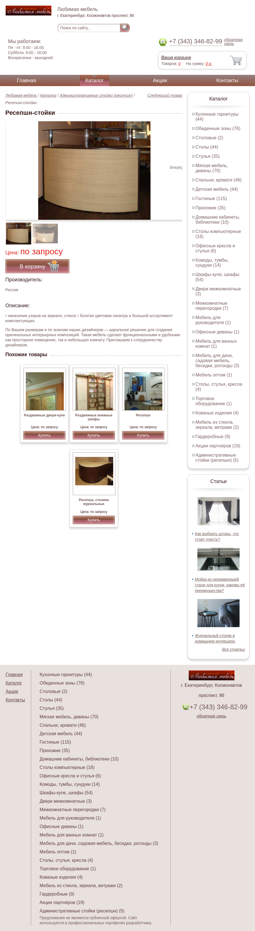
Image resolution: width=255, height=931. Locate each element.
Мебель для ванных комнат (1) (216, 344)
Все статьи (233, 649)
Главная (26, 80)
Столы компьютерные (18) (67, 767)
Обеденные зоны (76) (217, 128)
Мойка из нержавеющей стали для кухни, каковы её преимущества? (220, 585)
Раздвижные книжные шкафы (93, 417)
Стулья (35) (207, 156)
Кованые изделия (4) (217, 412)
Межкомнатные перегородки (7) (211, 306)
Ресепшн (143, 415)
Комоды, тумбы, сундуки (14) (212, 263)
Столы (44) (206, 147)
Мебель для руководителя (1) (213, 320)
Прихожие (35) (210, 207)
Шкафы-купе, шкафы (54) (66, 792)
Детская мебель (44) (216, 189)
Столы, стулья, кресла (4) (66, 860)
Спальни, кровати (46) (218, 180)
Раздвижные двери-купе (44, 415)
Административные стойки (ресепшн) (96, 95)
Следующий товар (164, 95)
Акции (160, 80)
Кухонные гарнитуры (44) (66, 674)
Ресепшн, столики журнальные (94, 502)
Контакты (227, 80)
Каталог (94, 80)
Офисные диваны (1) (217, 331)
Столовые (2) (209, 137)
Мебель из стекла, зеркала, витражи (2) (217, 425)
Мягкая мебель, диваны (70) (211, 168)
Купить (44, 435)
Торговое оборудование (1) (213, 401)
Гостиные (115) (211, 198)
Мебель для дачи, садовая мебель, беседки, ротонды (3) (217, 360)
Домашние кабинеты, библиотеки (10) (217, 220)
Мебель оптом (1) (213, 375)
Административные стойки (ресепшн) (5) (216, 458)
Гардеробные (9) (212, 436)
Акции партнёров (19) (217, 445)
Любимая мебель (21, 95)
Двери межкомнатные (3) (66, 801)
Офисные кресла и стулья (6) (215, 248)
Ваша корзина (176, 57)
